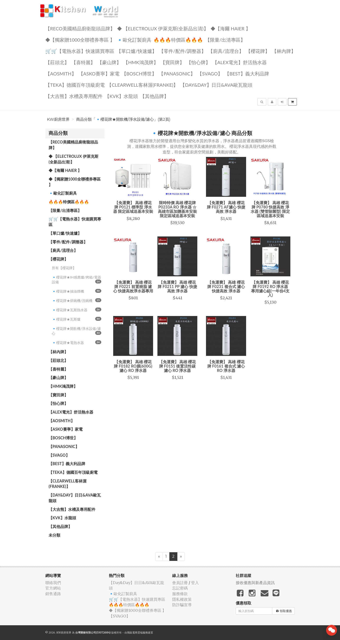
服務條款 (180, 593)
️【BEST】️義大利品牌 (247, 73)
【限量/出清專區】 (225, 39)
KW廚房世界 (58, 119)
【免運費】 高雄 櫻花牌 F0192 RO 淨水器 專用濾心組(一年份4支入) (270, 288)
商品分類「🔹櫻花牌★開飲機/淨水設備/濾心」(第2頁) (123, 119)
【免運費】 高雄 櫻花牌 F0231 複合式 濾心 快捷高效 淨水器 (226, 286)
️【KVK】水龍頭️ (121, 95)
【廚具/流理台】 (226, 50)
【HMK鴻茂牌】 (140, 62)
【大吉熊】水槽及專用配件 (74, 95)
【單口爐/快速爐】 (136, 50)
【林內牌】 (284, 50)
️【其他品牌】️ (154, 95)
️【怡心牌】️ (198, 62)
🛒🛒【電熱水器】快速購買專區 (79, 50)
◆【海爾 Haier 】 (230, 28)
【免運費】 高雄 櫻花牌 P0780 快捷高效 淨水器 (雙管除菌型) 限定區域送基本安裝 (270, 209)
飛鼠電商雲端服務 (137, 632)
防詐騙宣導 (182, 604)
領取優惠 (284, 611)
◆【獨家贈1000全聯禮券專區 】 (80, 39)
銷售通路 (53, 593)
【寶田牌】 (172, 62)
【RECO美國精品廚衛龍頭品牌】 (80, 28)
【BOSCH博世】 (139, 73)
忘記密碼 (180, 588)
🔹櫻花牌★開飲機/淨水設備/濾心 (76, 330)
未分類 (54, 535)
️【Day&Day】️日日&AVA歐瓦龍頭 (216, 84)
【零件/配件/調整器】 (182, 50)
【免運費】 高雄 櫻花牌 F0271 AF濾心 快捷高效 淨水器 (226, 207)
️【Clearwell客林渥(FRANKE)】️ (142, 84)
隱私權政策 (182, 599)
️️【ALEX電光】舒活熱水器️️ (239, 62)
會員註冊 (180, 582)
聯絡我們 (53, 582)
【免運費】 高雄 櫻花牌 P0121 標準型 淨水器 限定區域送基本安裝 (133, 207)
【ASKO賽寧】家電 (98, 73)
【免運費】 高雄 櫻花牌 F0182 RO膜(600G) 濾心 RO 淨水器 (133, 366)
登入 (195, 582)
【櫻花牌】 (258, 50)
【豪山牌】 (109, 62)
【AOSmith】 (60, 73)
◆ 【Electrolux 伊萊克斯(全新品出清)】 (162, 28)
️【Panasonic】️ (177, 73)
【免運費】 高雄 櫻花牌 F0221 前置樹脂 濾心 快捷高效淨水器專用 (133, 286)
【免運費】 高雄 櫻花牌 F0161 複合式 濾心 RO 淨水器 (226, 366)
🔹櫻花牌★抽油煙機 (76, 291)
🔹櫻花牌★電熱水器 (76, 342)
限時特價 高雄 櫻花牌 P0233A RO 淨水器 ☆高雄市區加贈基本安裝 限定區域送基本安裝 (177, 209)
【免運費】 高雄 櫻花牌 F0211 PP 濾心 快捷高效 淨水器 (177, 286)
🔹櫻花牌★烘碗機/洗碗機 (76, 300)
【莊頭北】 (57, 62)
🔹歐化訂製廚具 (134, 39)
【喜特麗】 (83, 62)
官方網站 (53, 588)
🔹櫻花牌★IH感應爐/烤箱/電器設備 (76, 279)
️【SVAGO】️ (209, 73)
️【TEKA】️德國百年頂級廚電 (75, 84)
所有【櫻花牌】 (64, 268)
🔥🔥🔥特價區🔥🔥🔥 (178, 39)
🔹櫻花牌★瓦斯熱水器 (76, 310)
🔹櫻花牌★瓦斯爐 (76, 319)
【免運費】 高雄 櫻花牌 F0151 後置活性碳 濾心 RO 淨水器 (177, 366)
